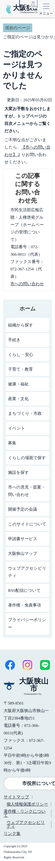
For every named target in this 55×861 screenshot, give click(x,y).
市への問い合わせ (27, 284)
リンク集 (12, 833)
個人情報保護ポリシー (27, 804)
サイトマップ (16, 797)
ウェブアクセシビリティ (26, 824)
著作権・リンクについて (25, 813)
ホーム (28, 309)
